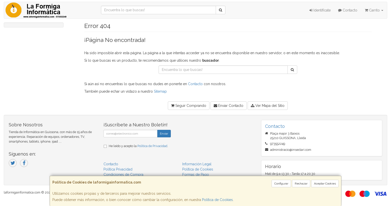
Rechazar (301, 183)
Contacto (347, 10)
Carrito (374, 10)
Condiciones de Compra (123, 175)
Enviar (164, 133)
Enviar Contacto (228, 106)
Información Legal (196, 164)
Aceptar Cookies (325, 183)
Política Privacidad (117, 169)
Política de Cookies (217, 200)
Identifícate (320, 10)
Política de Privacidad (152, 146)
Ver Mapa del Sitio (268, 106)
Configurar (281, 183)
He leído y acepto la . (138, 146)
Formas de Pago (195, 175)
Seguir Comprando (188, 106)
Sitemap (160, 91)
